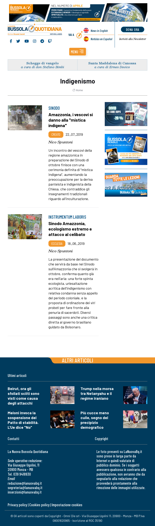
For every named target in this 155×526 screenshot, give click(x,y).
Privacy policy (17, 504)
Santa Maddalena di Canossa (112, 63)
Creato (55, 134)
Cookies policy (39, 504)
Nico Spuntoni (60, 142)
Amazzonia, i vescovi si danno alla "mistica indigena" (70, 120)
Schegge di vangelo (42, 63)
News (99, 30)
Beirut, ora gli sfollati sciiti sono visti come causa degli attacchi (23, 395)
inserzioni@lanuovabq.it (25, 492)
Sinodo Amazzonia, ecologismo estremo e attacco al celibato (70, 229)
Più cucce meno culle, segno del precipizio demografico (95, 420)
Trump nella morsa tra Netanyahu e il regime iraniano (97, 393)
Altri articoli (77, 360)
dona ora (132, 29)
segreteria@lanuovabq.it (25, 487)
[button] (77, 51)
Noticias (101, 39)
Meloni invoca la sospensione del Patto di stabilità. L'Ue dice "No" (23, 420)
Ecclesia (56, 243)
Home (77, 90)
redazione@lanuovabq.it (25, 483)
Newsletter (132, 39)
